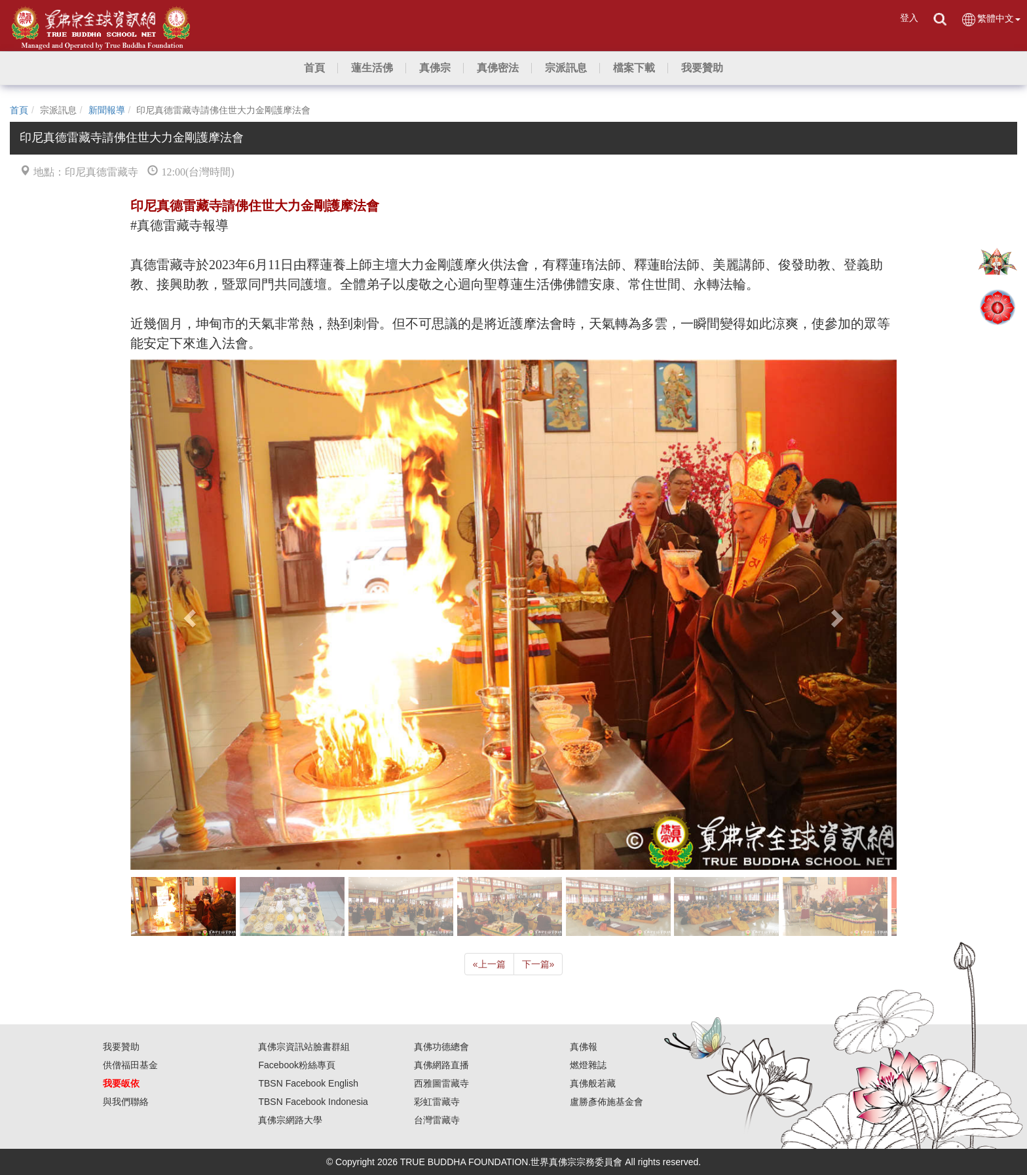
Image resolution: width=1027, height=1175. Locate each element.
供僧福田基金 (130, 1065)
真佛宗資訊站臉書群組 (304, 1046)
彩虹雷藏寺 (437, 1101)
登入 (909, 17)
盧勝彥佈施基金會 (606, 1101)
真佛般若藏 (593, 1083)
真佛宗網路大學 (290, 1120)
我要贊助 (121, 1046)
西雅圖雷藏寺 (441, 1083)
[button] (372, 68)
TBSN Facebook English (308, 1083)
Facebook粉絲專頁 (296, 1065)
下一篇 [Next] (538, 964)
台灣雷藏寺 (437, 1120)
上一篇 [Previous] (489, 964)
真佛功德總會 (441, 1046)
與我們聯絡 (126, 1101)
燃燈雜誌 (588, 1065)
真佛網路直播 (441, 1065)
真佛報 (583, 1046)
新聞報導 (106, 110)
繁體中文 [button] (990, 19)
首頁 (19, 110)
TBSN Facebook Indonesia (312, 1101)
